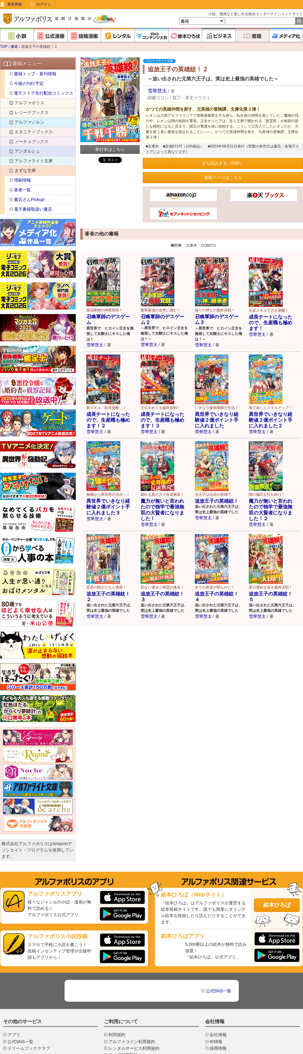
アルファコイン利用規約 (131, 1041)
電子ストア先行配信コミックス (43, 93)
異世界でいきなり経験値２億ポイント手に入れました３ (108, 506)
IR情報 (216, 1041)
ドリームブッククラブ (29, 1048)
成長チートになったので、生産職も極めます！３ (162, 420)
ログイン (43, 4)
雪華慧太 (157, 90)
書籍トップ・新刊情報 (35, 73)
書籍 (14, 46)
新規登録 (14, 4)
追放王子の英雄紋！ (216, 501)
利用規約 (116, 1034)
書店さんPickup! (29, 199)
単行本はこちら (110, 149)
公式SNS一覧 (218, 990)
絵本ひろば (277, 905)
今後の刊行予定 (29, 83)
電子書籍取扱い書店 (33, 209)
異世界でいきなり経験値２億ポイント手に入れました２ (270, 420)
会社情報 (218, 1034)
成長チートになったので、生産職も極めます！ (270, 322)
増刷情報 (22, 180)
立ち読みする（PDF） (223, 163)
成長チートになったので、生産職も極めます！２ (108, 420)
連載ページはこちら (223, 177)
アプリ (14, 1034)
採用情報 (218, 1048)
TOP (3, 46)
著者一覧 (22, 189)
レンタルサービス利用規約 (133, 1048)
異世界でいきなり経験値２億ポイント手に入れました (216, 420)
